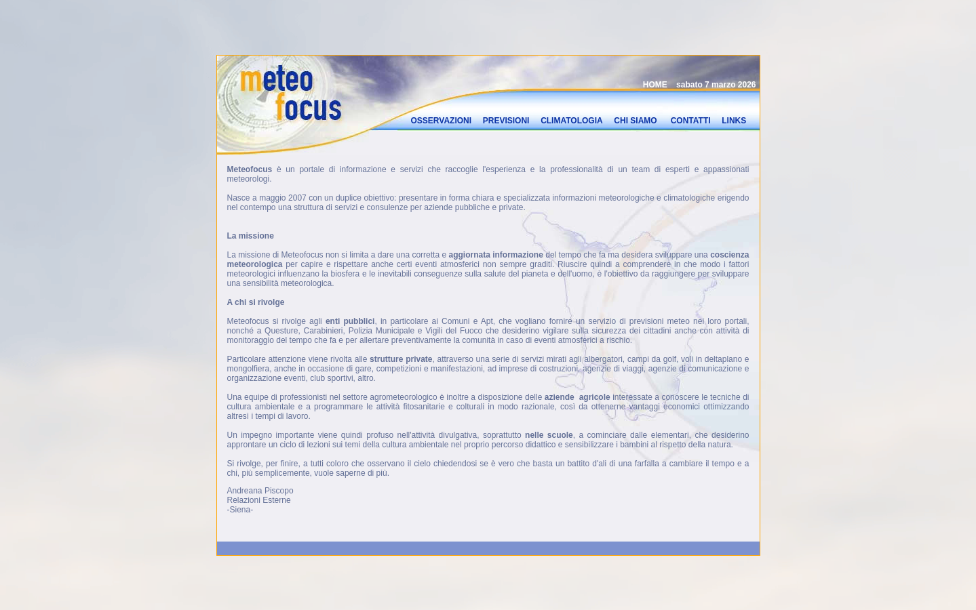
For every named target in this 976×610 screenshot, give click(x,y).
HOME (655, 83)
